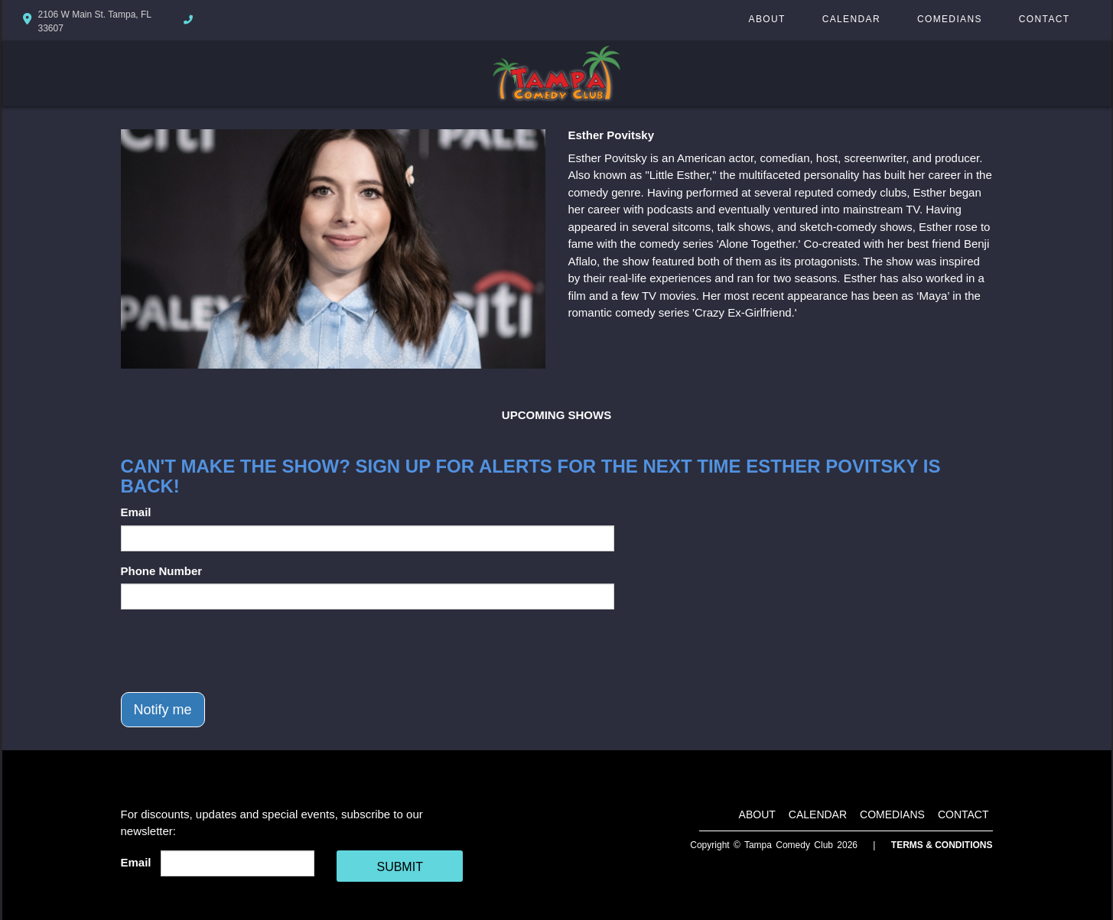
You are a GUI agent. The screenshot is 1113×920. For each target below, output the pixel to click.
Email (136, 512)
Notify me (163, 709)
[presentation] (237, 651)
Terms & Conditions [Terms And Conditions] (942, 845)
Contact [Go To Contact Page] (1044, 19)
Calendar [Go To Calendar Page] (851, 19)
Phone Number (162, 570)
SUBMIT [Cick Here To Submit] (399, 866)
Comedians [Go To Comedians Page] (949, 19)
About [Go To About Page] (767, 19)
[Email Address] (237, 863)
